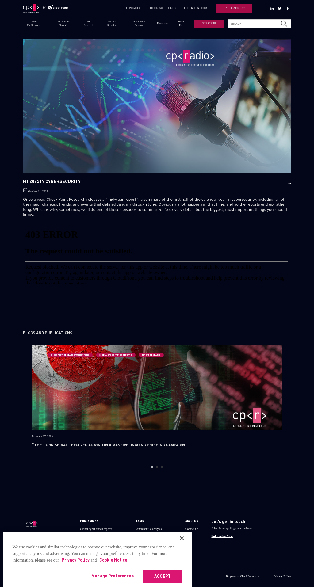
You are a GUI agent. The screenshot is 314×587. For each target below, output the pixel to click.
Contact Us (191, 529)
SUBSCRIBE (209, 23)
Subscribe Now (222, 536)
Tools (140, 521)
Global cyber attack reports (96, 529)
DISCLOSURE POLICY (163, 8)
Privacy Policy (282, 576)
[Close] (182, 549)
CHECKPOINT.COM (195, 8)
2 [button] (157, 467)
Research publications (93, 537)
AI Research (88, 23)
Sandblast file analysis (149, 529)
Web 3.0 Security (111, 23)
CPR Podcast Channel (63, 23)
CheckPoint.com (250, 576)
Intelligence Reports (139, 23)
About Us (180, 23)
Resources (162, 23)
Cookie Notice (113, 570)
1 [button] (152, 467)
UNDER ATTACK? (234, 8)
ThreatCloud (143, 537)
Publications (89, 521)
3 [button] (162, 467)
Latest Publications (33, 23)
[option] (157, 402)
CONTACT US (134, 8)
